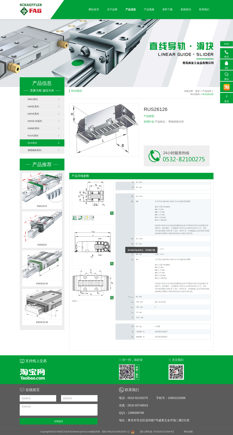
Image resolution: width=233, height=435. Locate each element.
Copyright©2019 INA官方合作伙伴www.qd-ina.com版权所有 (70, 431)
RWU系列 (44, 99)
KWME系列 (44, 128)
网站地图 (188, 431)
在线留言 (30, 390)
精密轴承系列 (44, 150)
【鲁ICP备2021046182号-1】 (115, 431)
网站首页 (94, 9)
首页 (197, 91)
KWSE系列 (44, 106)
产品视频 (149, 9)
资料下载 (167, 9)
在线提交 (58, 421)
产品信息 (130, 9)
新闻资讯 (186, 9)
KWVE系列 (44, 114)
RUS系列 (44, 143)
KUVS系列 (44, 135)
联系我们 (204, 9)
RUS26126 (207, 94)
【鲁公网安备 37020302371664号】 (157, 431)
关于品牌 (112, 9)
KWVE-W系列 (44, 121)
